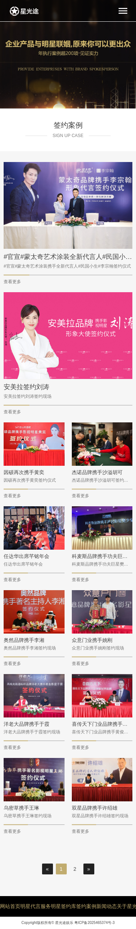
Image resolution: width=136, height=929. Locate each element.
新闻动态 (106, 906)
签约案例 (86, 906)
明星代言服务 (35, 906)
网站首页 (10, 906)
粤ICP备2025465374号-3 (94, 923)
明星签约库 (63, 906)
